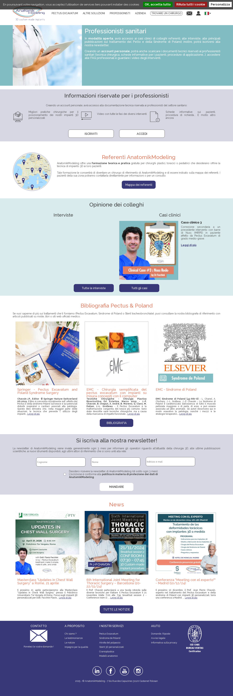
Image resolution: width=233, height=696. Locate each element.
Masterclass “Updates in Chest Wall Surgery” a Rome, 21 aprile (45, 581)
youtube (124, 667)
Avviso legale (158, 638)
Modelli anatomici (108, 656)
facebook (110, 667)
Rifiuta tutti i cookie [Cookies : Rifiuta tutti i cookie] (190, 4)
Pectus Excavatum (108, 633)
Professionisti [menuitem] (120, 13)
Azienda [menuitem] (140, 13)
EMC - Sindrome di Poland (176, 389)
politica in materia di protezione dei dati (128, 474)
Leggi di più (188, 245)
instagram (138, 668)
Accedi (142, 134)
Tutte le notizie (116, 609)
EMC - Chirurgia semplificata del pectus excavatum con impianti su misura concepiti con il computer (116, 393)
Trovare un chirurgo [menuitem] (166, 13)
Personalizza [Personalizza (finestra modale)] (220, 4)
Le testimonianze (74, 638)
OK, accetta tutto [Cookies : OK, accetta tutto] (158, 4)
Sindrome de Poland (109, 638)
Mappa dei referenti (138, 185)
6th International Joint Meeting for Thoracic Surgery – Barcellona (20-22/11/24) (113, 583)
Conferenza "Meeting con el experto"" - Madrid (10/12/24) (186, 581)
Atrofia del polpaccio (109, 642)
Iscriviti (91, 134)
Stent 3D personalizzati (111, 647)
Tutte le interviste (94, 288)
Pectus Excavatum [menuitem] (65, 13)
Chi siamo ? (70, 633)
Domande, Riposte (160, 633)
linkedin (96, 667)
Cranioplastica (106, 651)
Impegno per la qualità (76, 647)
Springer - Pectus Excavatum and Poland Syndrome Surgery (47, 391)
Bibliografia (116, 423)
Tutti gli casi (139, 288)
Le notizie (70, 642)
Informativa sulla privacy (164, 642)
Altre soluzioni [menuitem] (94, 13)
